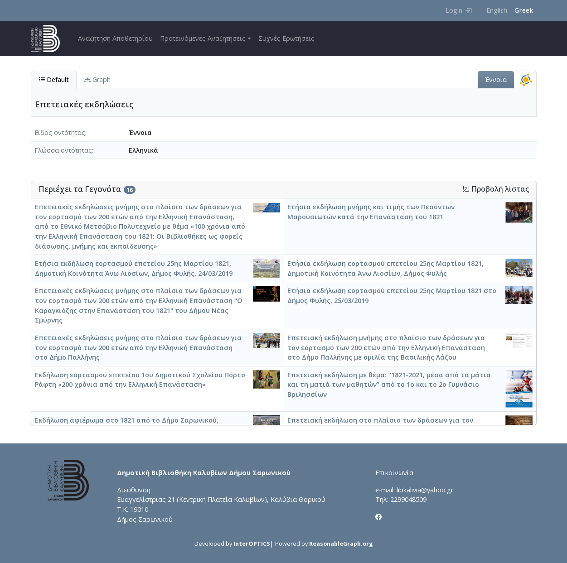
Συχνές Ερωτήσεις (286, 38)
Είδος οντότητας (59, 132)
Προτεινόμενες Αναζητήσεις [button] (203, 38)
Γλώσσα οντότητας (63, 150)
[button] (466, 189)
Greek (523, 10)
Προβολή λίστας (495, 189)
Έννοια (496, 79)
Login (458, 10)
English (496, 10)
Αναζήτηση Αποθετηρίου (115, 38)
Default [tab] (54, 79)
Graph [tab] (97, 79)
